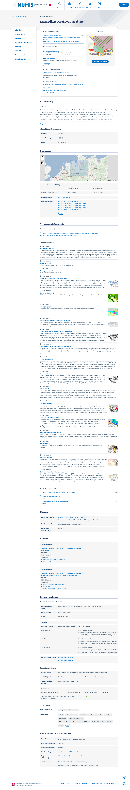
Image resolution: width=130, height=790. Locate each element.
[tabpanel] (24, 44)
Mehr (43, 124)
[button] (42, 157)
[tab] (24, 30)
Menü (124, 5)
